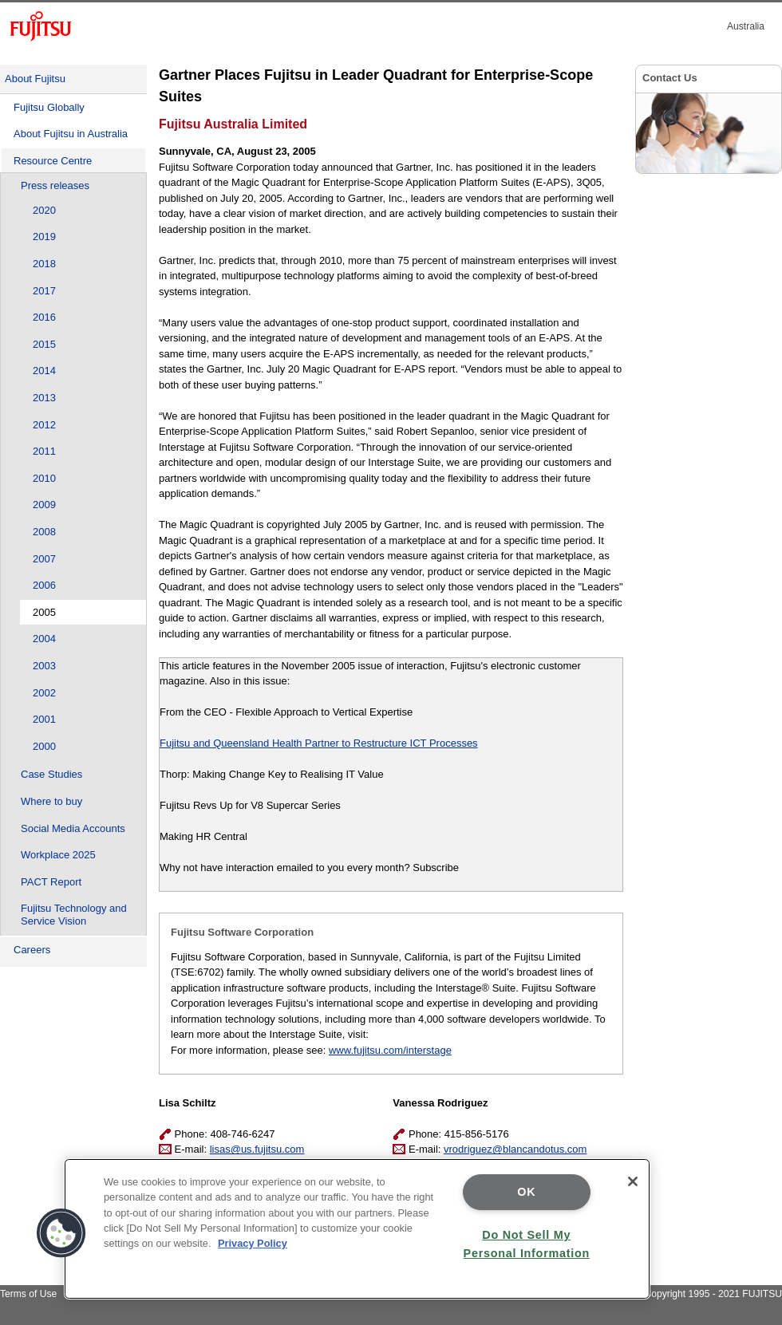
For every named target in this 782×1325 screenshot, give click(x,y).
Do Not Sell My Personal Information (527, 1244)
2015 (44, 344)
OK (526, 1191)
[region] (357, 1228)
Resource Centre (53, 161)
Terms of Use (28, 1293)
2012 (44, 425)
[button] (61, 1233)
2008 (44, 532)
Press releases (55, 185)
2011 (44, 451)
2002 (44, 693)
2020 (44, 210)
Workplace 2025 (58, 855)
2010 (44, 478)
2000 (44, 746)
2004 (44, 639)
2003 (44, 666)
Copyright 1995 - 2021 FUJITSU (713, 1293)
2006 (44, 585)
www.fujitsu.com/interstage (390, 1050)
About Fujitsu (35, 79)
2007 (44, 559)
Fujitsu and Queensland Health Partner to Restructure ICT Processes (319, 743)
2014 (44, 371)
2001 (44, 719)
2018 (44, 264)
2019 (44, 237)
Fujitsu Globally (49, 107)
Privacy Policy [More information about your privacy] (252, 1243)
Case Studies (51, 774)
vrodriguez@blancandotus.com (515, 1149)
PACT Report (51, 882)
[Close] (632, 1181)
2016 (44, 317)
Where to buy (51, 801)
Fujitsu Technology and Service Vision (74, 914)
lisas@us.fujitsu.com (257, 1149)
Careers (32, 950)
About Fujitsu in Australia (71, 134)
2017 (44, 291)
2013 (44, 398)
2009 (44, 505)
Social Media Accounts (73, 828)
